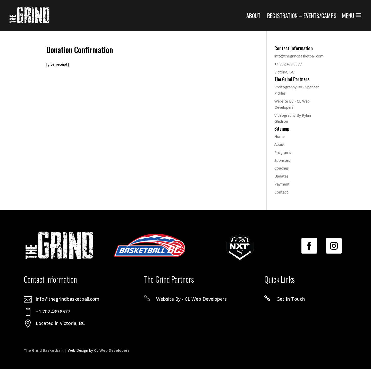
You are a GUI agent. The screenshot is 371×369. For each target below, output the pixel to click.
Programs (282, 152)
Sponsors (282, 160)
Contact (281, 192)
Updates (281, 176)
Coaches (281, 168)
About (253, 17)
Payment (282, 184)
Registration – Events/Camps (301, 17)
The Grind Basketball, (44, 350)
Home (279, 136)
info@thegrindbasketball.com (299, 56)
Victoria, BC (284, 72)
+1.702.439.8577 (288, 64)
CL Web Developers (112, 350)
